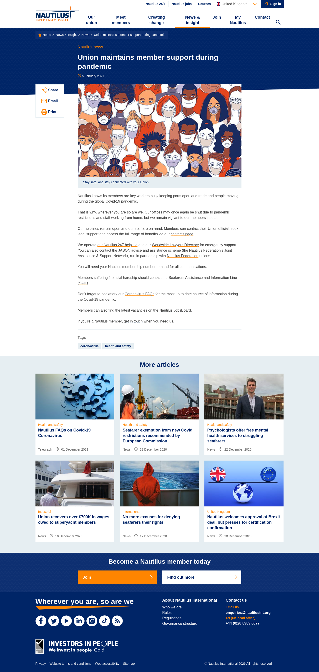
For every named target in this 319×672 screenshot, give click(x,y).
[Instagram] (91, 620)
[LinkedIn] (79, 620)
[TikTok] (104, 620)
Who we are (172, 607)
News (85, 35)
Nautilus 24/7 (155, 4)
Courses (204, 4)
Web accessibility (107, 663)
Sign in (275, 4)
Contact (262, 17)
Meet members (121, 20)
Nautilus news (90, 47)
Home (47, 35)
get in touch (133, 321)
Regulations (172, 618)
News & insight (192, 20)
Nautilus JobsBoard (175, 310)
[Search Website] (278, 22)
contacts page (182, 234)
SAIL (83, 283)
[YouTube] (66, 620)
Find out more (202, 577)
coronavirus (89, 346)
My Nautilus (238, 20)
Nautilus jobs (182, 4)
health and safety (118, 346)
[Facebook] (40, 620)
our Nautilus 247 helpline (117, 245)
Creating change (156, 20)
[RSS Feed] (117, 620)
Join (217, 17)
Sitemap (129, 663)
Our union (91, 20)
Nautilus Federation (182, 256)
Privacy (40, 663)
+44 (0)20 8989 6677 (243, 623)
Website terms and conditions (70, 663)
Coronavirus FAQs (139, 294)
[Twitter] (53, 620)
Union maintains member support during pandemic (129, 35)
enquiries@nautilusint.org (248, 613)
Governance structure (179, 623)
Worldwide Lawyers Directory (175, 245)
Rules (167, 613)
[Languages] (236, 4)
